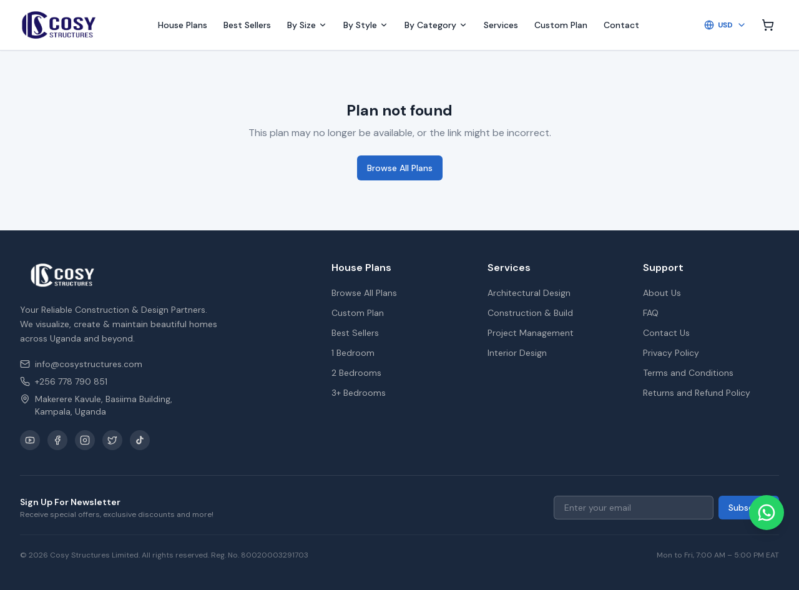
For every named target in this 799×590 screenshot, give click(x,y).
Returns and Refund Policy (696, 392)
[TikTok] (140, 440)
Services (501, 25)
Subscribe (748, 507)
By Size (307, 25)
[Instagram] (85, 440)
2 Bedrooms (356, 372)
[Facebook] (57, 440)
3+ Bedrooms (358, 392)
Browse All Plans (400, 168)
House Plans (182, 25)
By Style (365, 25)
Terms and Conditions (688, 372)
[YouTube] (30, 440)
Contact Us (666, 332)
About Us (662, 292)
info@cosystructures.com (81, 364)
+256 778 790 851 (63, 381)
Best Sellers (247, 25)
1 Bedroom (353, 352)
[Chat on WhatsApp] (766, 512)
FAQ (651, 312)
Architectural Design (529, 292)
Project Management (531, 332)
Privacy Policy (671, 352)
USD (725, 25)
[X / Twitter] (112, 440)
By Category (436, 25)
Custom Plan (560, 25)
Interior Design (517, 352)
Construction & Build (530, 312)
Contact (621, 25)
